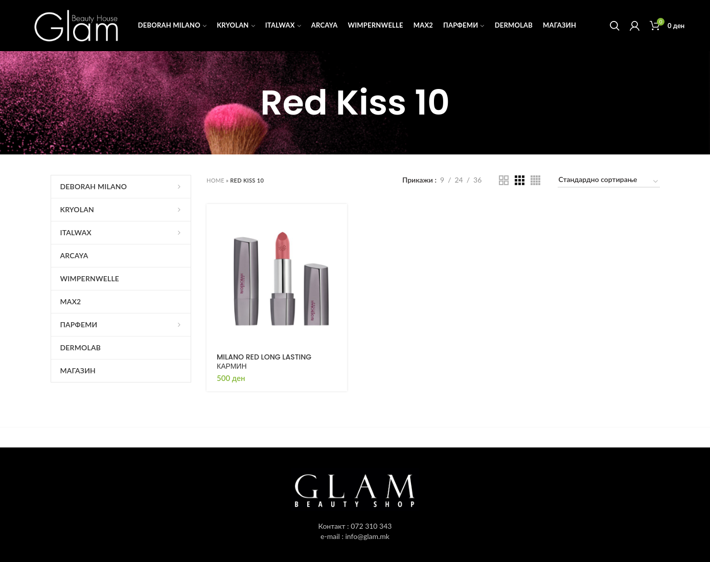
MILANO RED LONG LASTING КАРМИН (264, 361)
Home (215, 180)
